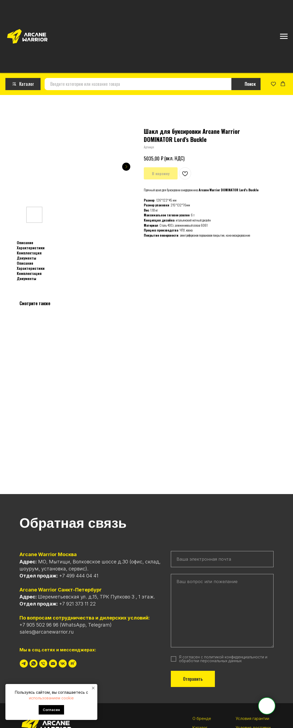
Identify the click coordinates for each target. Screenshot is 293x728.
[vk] (63, 662)
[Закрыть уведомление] (93, 688)
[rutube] (72, 662)
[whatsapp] (33, 662)
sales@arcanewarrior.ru (46, 630)
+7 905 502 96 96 (38, 623)
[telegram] (24, 662)
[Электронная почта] (53, 662)
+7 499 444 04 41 (78, 573)
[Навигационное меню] (284, 36)
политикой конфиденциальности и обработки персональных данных (223, 657)
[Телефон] (43, 662)
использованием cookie (51, 698)
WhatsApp (73, 623)
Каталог (199, 725)
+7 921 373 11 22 (77, 601)
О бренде (201, 716)
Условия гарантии (252, 716)
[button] (273, 82)
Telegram (99, 623)
